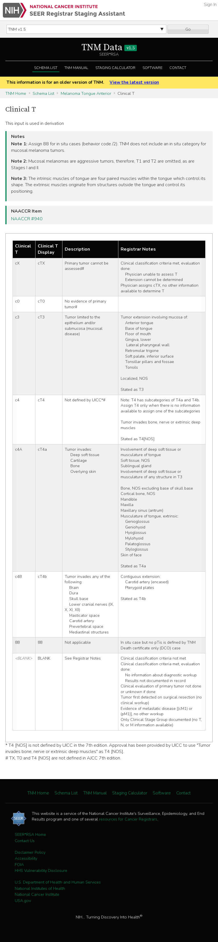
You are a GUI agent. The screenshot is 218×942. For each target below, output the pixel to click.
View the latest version (134, 82)
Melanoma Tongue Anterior (86, 93)
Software (152, 67)
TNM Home (15, 93)
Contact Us (25, 841)
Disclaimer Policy (30, 852)
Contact (177, 67)
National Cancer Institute (37, 894)
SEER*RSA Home (30, 834)
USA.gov (23, 900)
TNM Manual (76, 67)
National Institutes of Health (40, 888)
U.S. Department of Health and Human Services (58, 882)
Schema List (45, 67)
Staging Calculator (115, 67)
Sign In (210, 4)
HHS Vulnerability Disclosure (41, 870)
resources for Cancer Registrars (128, 819)
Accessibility (26, 858)
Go (188, 29)
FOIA (19, 864)
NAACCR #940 (27, 219)
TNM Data (109, 47)
